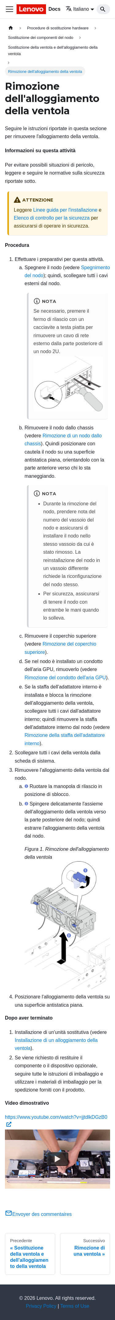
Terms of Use (74, 1306)
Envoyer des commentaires (38, 1214)
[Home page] (11, 28)
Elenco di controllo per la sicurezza (52, 218)
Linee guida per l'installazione (65, 210)
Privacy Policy (41, 1306)
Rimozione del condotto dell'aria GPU (65, 677)
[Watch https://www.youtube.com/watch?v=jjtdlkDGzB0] (57, 1159)
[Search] (103, 9)
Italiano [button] (77, 9)
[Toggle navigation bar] (9, 9)
